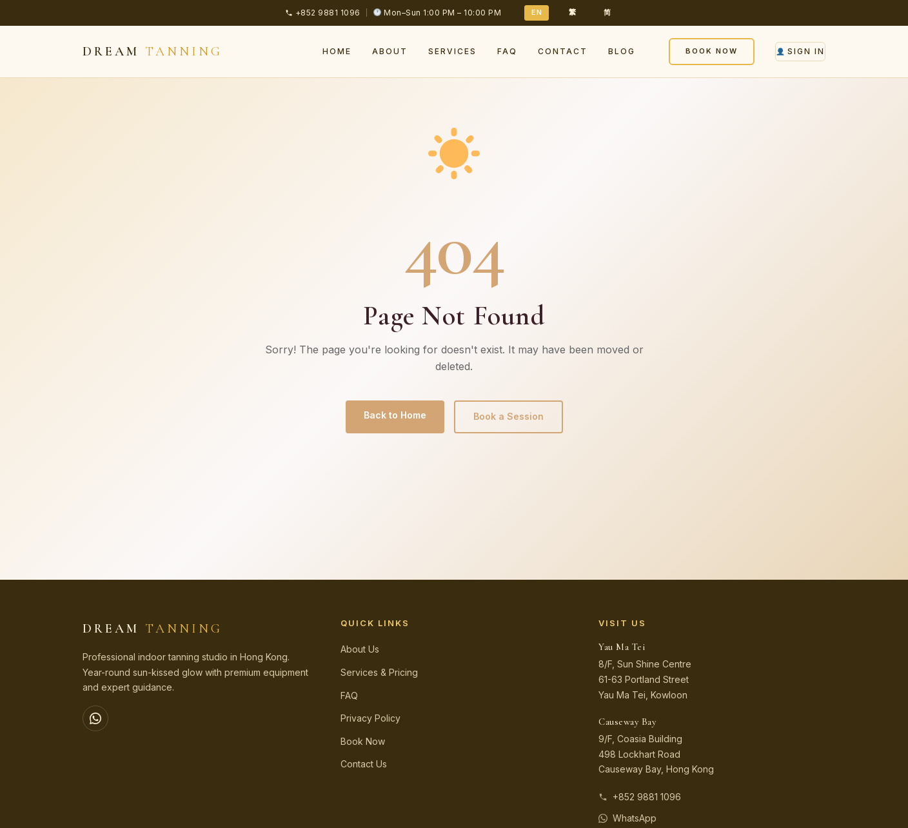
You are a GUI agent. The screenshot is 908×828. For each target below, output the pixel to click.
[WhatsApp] (95, 718)
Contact (562, 51)
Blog (621, 51)
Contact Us (363, 763)
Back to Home (395, 414)
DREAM (152, 51)
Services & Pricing (379, 672)
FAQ (507, 51)
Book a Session (508, 416)
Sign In (800, 51)
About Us (359, 649)
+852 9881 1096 (639, 796)
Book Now (712, 50)
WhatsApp (627, 818)
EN (536, 12)
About (390, 51)
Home (336, 51)
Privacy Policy (370, 718)
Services (452, 51)
